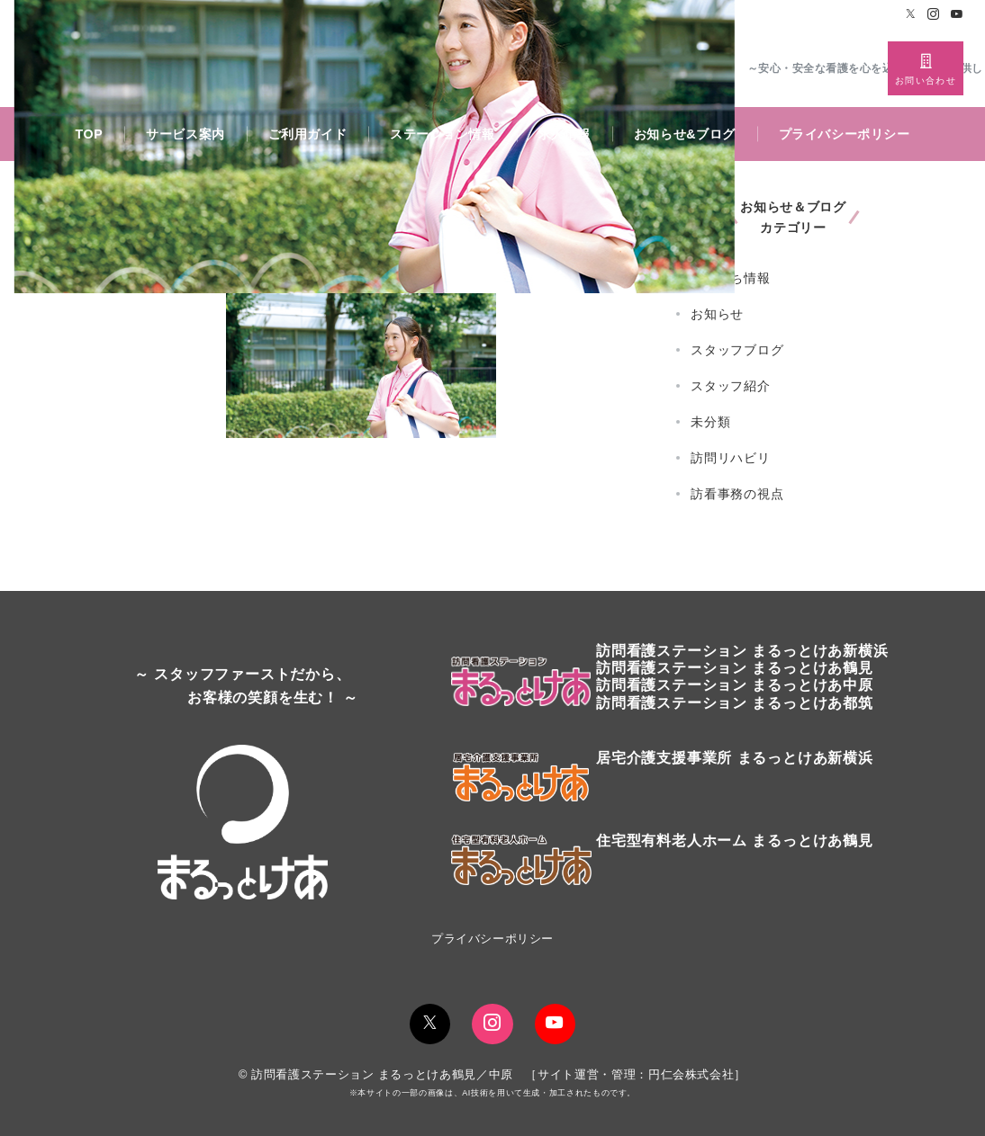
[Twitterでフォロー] (911, 15)
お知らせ (717, 314)
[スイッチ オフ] (925, 68)
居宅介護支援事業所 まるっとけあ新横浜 (734, 757)
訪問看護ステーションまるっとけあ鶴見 (734, 667)
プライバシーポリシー (492, 938)
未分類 (710, 422)
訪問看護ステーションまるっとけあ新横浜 (742, 650)
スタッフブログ (737, 350)
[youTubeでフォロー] (555, 1024)
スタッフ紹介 (731, 386)
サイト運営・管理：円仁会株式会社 (636, 1074)
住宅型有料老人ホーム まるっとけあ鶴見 (734, 840)
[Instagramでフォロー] (933, 15)
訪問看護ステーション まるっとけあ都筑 (734, 703)
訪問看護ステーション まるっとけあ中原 (734, 685)
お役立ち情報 (731, 278)
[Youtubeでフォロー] (957, 15)
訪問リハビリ (731, 458)
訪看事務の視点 (737, 494)
